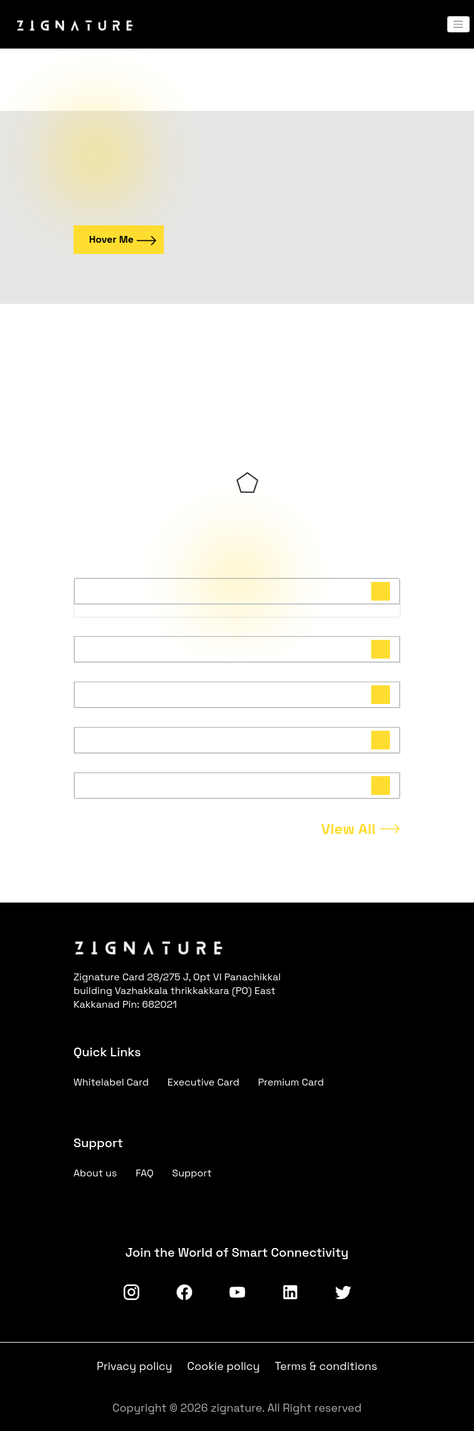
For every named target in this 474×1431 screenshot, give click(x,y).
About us (95, 1173)
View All (348, 828)
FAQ (145, 1173)
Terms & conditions (326, 1366)
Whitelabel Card (111, 1082)
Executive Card (204, 1082)
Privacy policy (134, 1366)
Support (192, 1173)
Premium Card (291, 1082)
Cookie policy (223, 1366)
